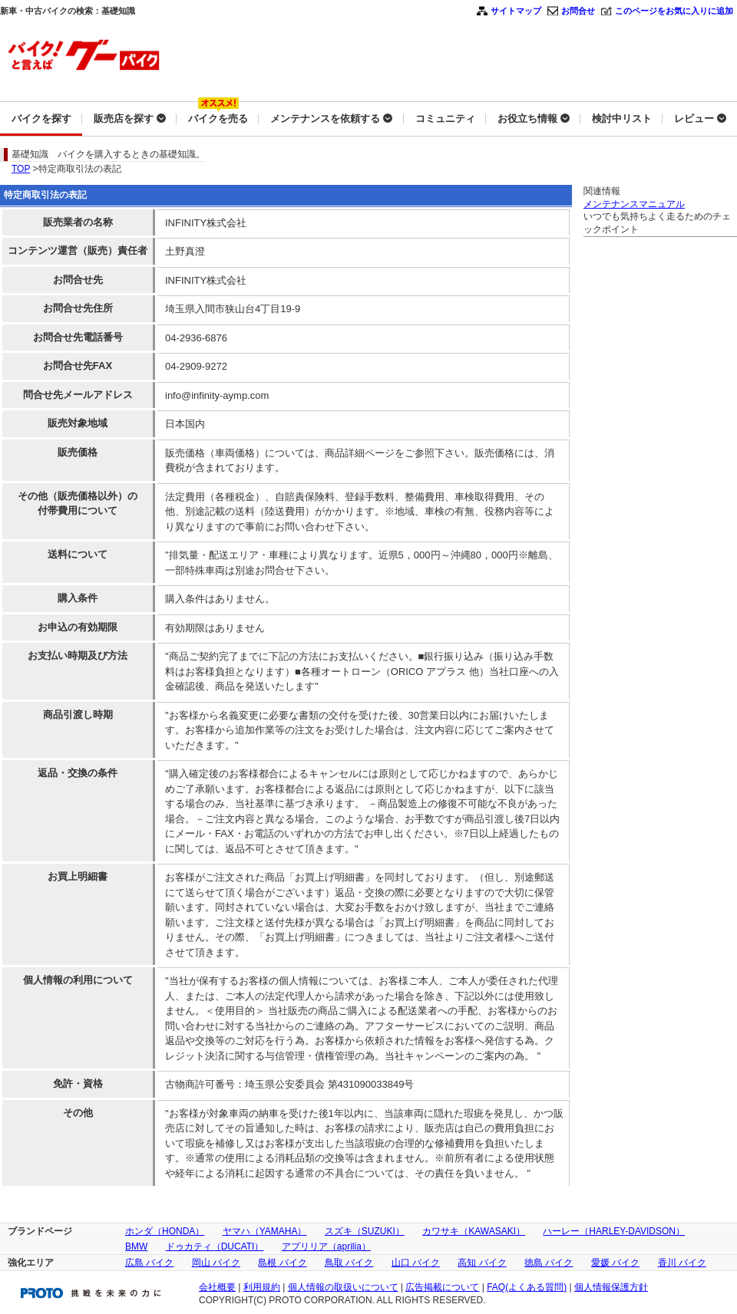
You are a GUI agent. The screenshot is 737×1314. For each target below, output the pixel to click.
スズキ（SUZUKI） (365, 1231)
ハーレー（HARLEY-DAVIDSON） (614, 1231)
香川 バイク (682, 1262)
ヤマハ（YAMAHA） (265, 1231)
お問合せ (578, 10)
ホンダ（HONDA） (164, 1231)
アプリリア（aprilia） (326, 1246)
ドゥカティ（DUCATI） (215, 1246)
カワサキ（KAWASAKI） (473, 1231)
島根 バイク (282, 1262)
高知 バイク (482, 1262)
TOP (21, 168)
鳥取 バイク (349, 1262)
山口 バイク (416, 1262)
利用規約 (261, 1287)
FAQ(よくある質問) (527, 1287)
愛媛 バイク (615, 1262)
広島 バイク (149, 1262)
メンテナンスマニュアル (634, 204)
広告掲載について (442, 1287)
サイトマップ (516, 10)
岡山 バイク (216, 1262)
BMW (136, 1246)
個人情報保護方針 (611, 1287)
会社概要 (217, 1287)
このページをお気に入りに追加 (674, 10)
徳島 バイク (548, 1262)
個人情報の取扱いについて (343, 1287)
